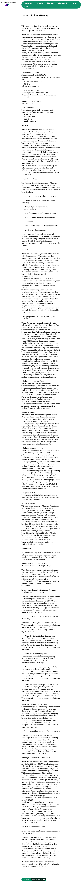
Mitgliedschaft (63, 3)
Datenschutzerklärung (38, 879)
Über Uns (50, 3)
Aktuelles (40, 3)
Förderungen (28, 3)
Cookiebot (42, 544)
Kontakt (26, 6)
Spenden (74, 3)
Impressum (26, 879)
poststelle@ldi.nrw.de (30, 121)
